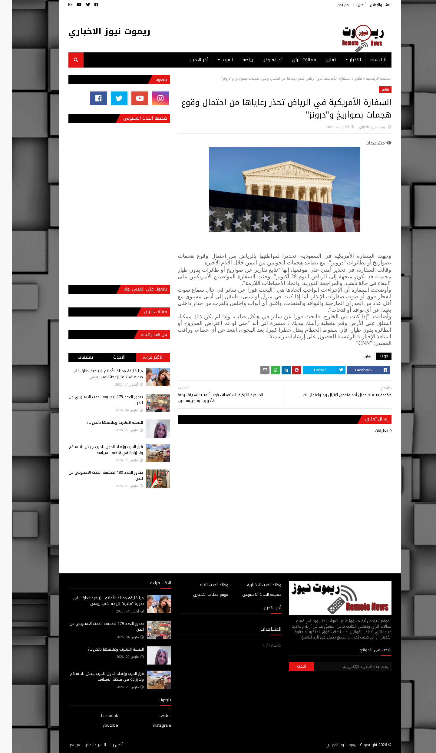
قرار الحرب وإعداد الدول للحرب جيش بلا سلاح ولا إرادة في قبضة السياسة (94, 449)
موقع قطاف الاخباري (198, 594)
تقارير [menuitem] (319, 60)
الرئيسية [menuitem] (366, 60)
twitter (153, 715)
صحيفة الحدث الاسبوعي (249, 594)
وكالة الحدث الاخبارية (252, 585)
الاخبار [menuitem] (343, 60)
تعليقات (73, 357)
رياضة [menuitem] (236, 60)
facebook (97, 715)
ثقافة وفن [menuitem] (261, 60)
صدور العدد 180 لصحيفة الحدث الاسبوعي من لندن (94, 475)
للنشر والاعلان (369, 5)
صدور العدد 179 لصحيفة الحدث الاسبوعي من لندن (94, 399)
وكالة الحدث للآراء (202, 585)
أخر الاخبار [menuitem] (187, 60)
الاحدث (107, 357)
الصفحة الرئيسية (367, 78)
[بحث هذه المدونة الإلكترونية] (340, 666)
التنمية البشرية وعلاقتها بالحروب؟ (103, 422)
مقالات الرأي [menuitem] (292, 60)
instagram (150, 725)
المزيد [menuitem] (215, 60)
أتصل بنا (348, 5)
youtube (98, 725)
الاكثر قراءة (141, 357)
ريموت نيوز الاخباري (98, 31)
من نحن (331, 5)
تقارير (346, 78)
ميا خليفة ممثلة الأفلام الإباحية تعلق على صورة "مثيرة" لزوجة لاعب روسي (96, 374)
